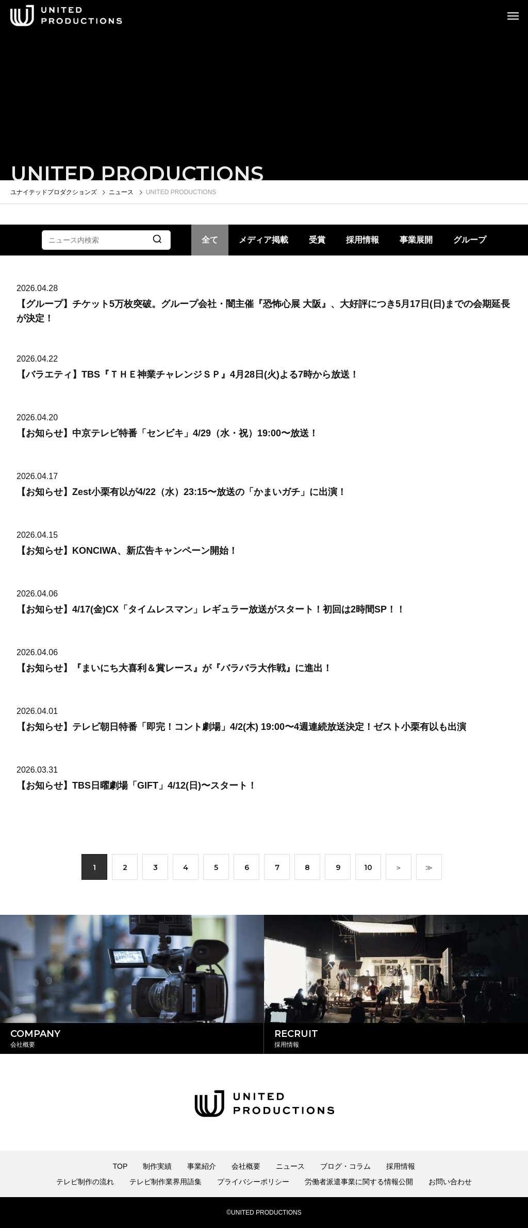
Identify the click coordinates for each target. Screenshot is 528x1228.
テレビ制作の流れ (85, 1181)
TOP (120, 1166)
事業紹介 (201, 1166)
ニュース (290, 1166)
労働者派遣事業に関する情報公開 (359, 1181)
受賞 (317, 239)
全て (210, 239)
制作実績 (157, 1166)
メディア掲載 (263, 239)
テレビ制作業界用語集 (165, 1181)
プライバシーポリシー (253, 1181)
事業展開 (416, 239)
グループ (469, 239)
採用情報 (362, 239)
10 (368, 869)
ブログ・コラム (345, 1166)
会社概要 (246, 1166)
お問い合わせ (450, 1181)
